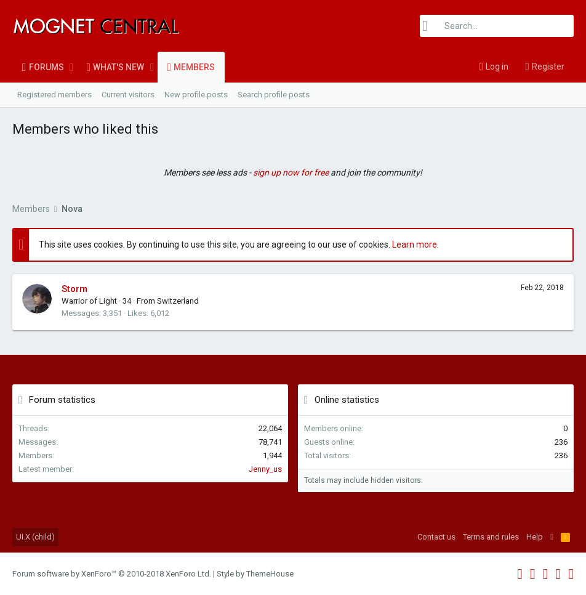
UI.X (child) (35, 536)
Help (534, 536)
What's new (118, 67)
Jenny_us (265, 469)
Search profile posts (274, 94)
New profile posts (196, 94)
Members (194, 67)
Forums (46, 67)
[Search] (497, 26)
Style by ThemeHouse (255, 573)
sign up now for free (291, 172)
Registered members (54, 94)
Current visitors (128, 94)
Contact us (436, 536)
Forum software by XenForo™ (111, 573)
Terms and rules (491, 536)
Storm (74, 288)
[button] (71, 67)
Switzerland (178, 301)
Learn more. (415, 244)
